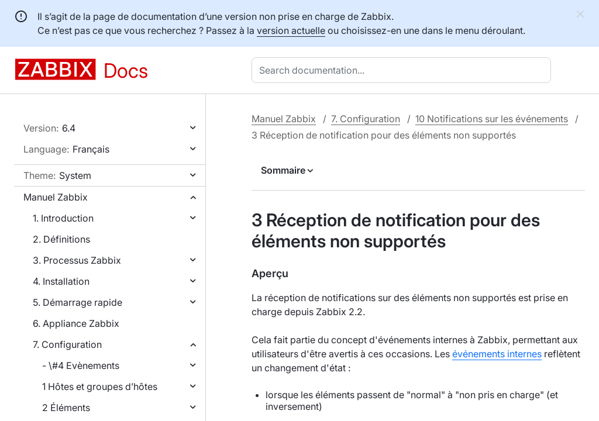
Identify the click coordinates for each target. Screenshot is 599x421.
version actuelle (291, 30)
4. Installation (61, 281)
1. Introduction (63, 218)
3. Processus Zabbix (77, 260)
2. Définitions (61, 239)
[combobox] (404, 70)
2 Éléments (66, 407)
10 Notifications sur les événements (491, 119)
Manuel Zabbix (55, 197)
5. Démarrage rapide (77, 302)
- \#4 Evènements (80, 365)
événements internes (497, 354)
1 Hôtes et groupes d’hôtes (99, 386)
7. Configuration (67, 344)
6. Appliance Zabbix (76, 323)
